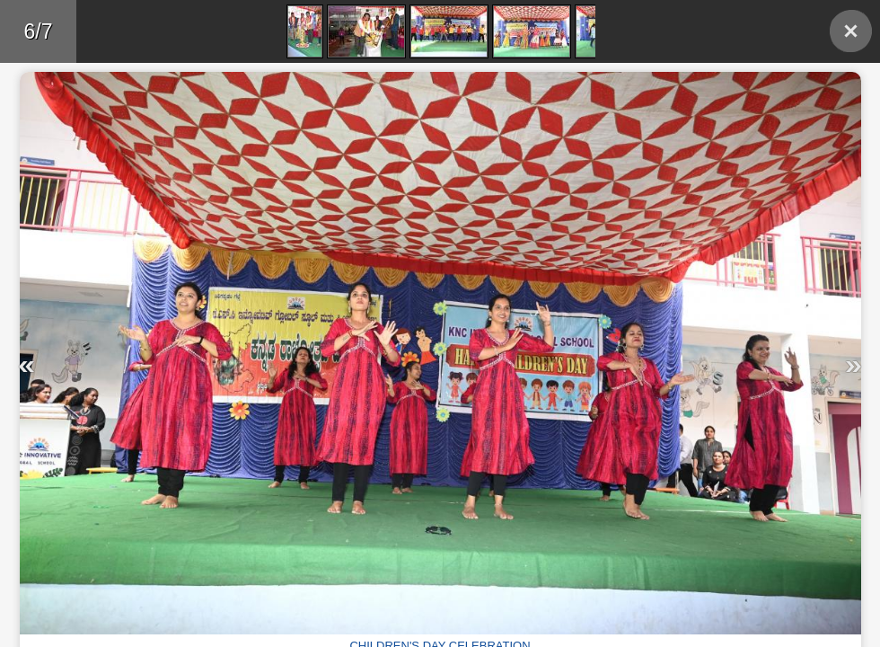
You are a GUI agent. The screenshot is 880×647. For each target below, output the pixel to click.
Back (851, 31)
